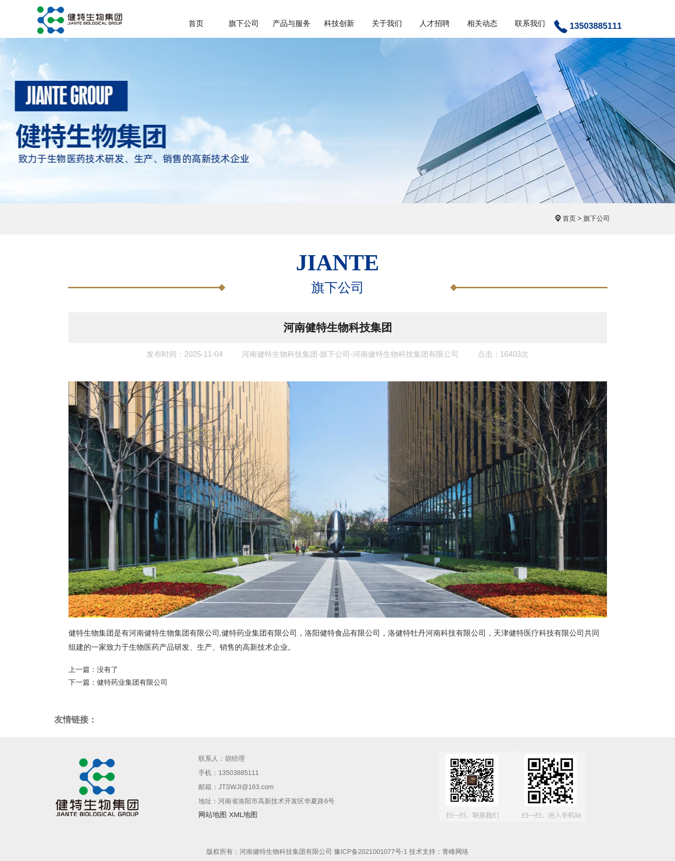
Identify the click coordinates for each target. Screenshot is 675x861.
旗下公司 (596, 218)
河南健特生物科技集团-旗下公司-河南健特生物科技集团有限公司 (350, 354)
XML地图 (243, 814)
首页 (569, 218)
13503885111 (588, 26)
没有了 (107, 669)
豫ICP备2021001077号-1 (371, 851)
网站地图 (212, 814)
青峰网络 (455, 851)
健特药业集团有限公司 (132, 682)
